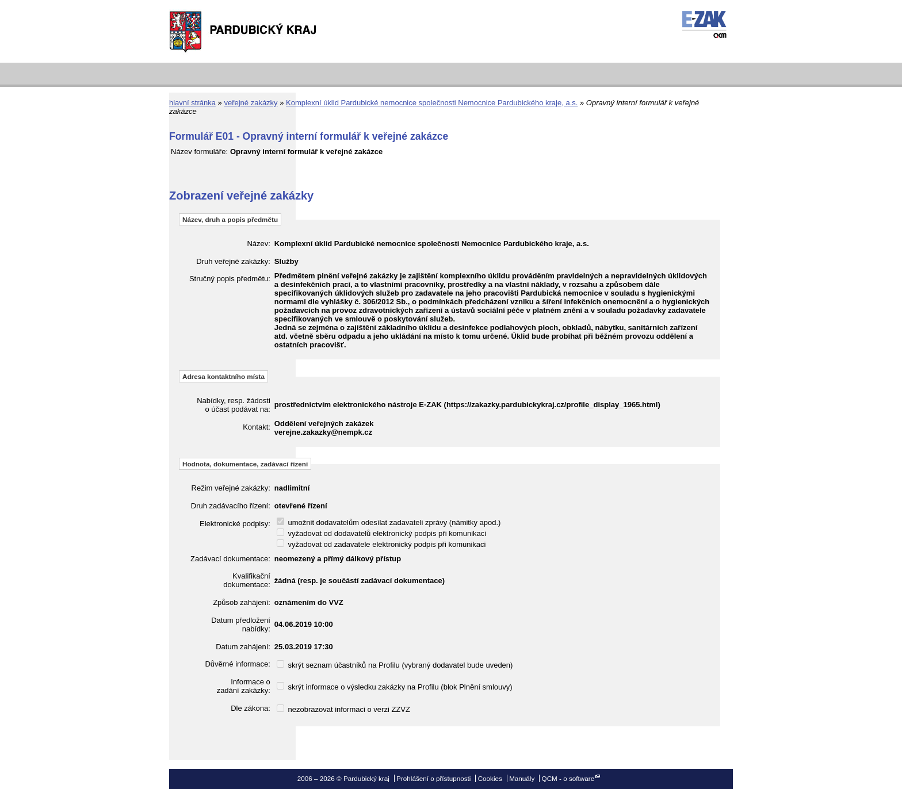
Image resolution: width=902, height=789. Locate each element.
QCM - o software (568, 778)
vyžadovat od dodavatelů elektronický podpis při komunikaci (381, 533)
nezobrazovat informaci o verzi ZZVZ (343, 709)
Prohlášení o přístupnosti (433, 778)
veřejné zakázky (250, 102)
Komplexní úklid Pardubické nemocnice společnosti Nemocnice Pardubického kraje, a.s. (432, 102)
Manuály (521, 778)
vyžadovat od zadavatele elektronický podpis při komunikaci (381, 544)
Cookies (490, 778)
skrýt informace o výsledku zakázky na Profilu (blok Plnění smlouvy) (395, 687)
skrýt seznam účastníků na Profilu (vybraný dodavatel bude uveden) (395, 665)
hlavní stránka (192, 102)
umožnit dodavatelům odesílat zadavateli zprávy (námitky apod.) (389, 522)
